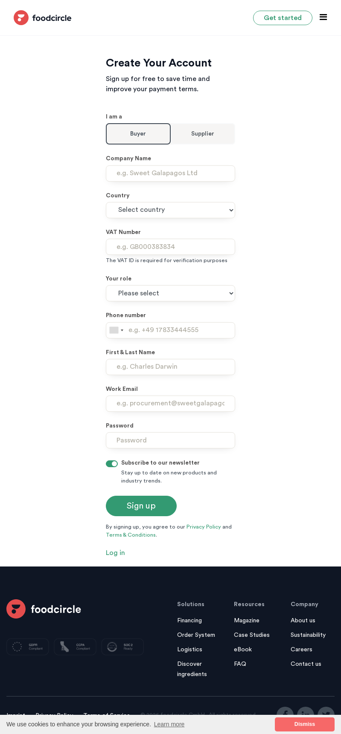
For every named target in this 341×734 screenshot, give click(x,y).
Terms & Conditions (131, 534)
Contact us (306, 664)
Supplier (202, 134)
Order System (196, 635)
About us (303, 621)
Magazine (246, 621)
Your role (118, 279)
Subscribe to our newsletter (160, 463)
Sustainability (308, 635)
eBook (243, 650)
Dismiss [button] (304, 724)
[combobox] (116, 330)
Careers (301, 650)
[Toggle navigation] (320, 17)
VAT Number (123, 232)
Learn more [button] (169, 724)
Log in (115, 552)
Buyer (138, 134)
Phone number (126, 315)
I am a (114, 117)
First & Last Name (130, 352)
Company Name (128, 159)
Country (118, 196)
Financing (189, 621)
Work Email (122, 389)
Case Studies (252, 635)
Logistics (189, 650)
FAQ (240, 664)
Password (120, 426)
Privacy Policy (204, 526)
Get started (283, 17)
